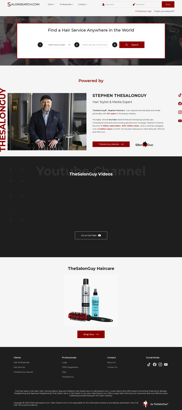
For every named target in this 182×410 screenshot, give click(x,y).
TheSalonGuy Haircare (23, 372)
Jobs (64, 372)
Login (64, 362)
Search (131, 44)
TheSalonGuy (68, 377)
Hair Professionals (21, 362)
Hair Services (19, 367)
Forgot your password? (164, 11)
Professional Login (143, 11)
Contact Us (112, 367)
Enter (168, 4)
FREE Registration (70, 367)
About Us (111, 362)
